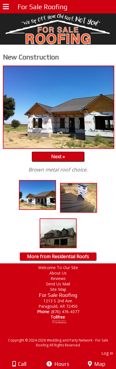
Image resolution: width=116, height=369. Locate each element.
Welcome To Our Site (61, 267)
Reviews (58, 278)
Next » (58, 156)
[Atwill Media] (63, 334)
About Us (58, 273)
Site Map (58, 289)
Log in (107, 353)
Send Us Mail (58, 284)
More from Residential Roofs (58, 256)
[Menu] (6, 7)
